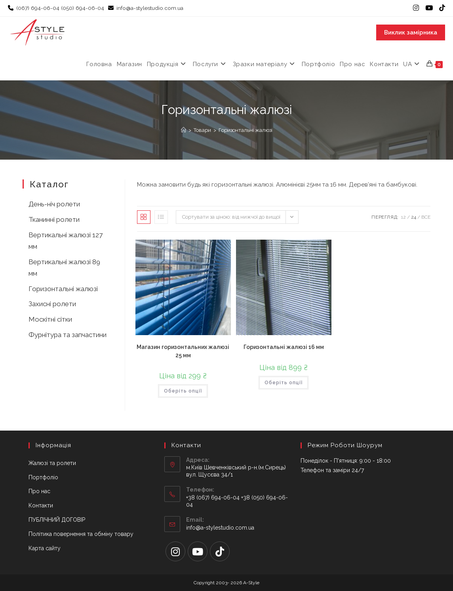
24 (413, 217)
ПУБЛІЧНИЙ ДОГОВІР (57, 520)
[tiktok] (220, 551)
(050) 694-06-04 (82, 8)
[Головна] (183, 130)
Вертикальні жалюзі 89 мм (64, 267)
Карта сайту (45, 548)
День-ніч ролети (54, 204)
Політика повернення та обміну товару (81, 534)
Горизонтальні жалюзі (245, 130)
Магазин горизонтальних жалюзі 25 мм (183, 351)
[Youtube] (197, 551)
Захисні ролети (52, 304)
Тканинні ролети (54, 219)
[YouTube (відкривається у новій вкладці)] (429, 8)
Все (425, 217)
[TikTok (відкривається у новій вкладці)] (440, 8)
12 (403, 217)
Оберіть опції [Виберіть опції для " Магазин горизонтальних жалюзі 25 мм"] (183, 391)
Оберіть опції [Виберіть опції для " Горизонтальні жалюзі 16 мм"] (284, 382)
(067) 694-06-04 (37, 8)
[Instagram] (175, 551)
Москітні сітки (50, 319)
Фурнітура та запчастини (68, 335)
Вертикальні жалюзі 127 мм (66, 240)
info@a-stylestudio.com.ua (150, 8)
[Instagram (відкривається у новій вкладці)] (416, 8)
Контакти (41, 505)
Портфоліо (43, 477)
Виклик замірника (410, 32)
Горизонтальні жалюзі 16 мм (284, 347)
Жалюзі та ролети (52, 463)
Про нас (39, 491)
